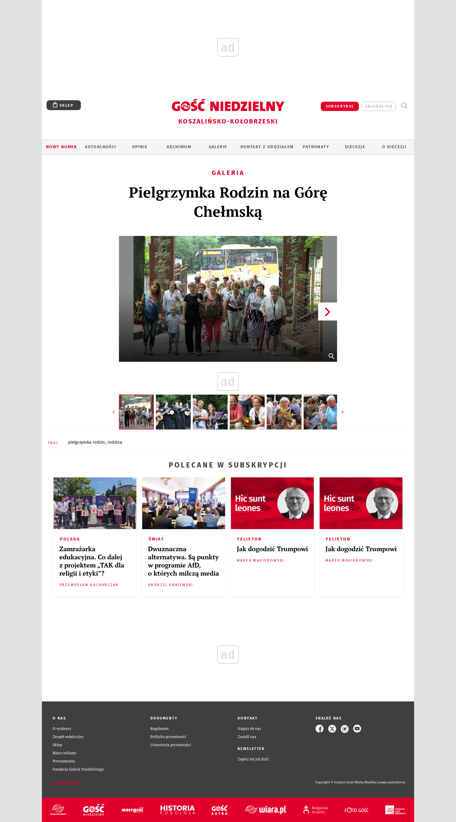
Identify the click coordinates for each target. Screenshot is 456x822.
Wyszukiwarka (404, 105)
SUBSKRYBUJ (340, 106)
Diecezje (355, 146)
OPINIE (139, 146)
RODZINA (114, 442)
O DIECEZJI (394, 146)
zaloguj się (379, 106)
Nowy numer (61, 146)
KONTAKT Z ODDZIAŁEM (267, 146)
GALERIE (218, 146)
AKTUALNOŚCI (100, 146)
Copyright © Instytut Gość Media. (339, 782)
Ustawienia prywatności (170, 744)
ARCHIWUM (179, 146)
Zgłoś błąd (66, 782)
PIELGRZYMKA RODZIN (86, 442)
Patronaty (316, 146)
